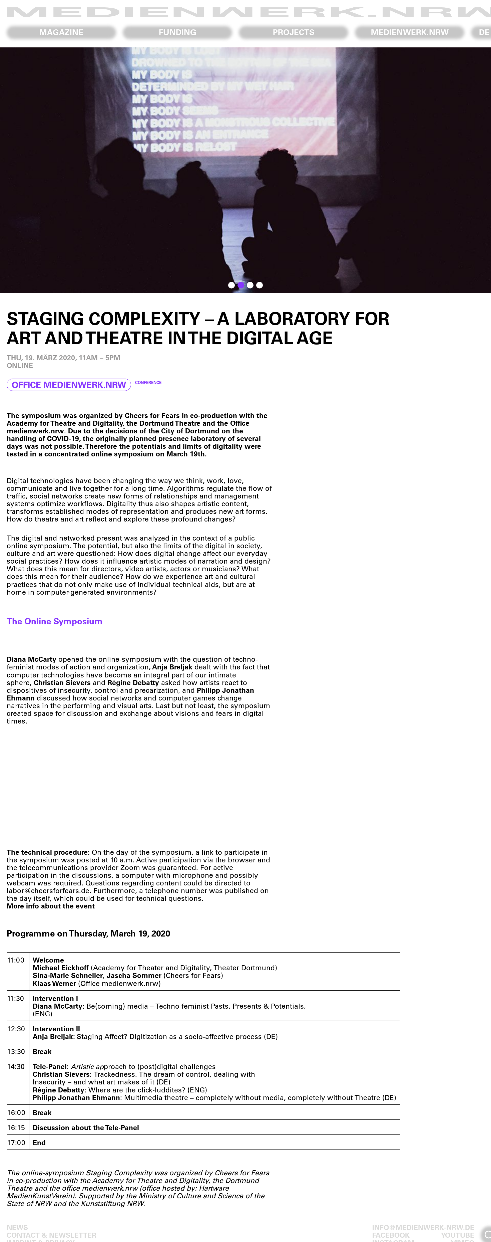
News (17, 1227)
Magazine (61, 32)
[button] (231, 285)
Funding (177, 32)
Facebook (391, 1234)
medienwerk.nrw (410, 32)
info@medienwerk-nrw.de (423, 1227)
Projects (294, 32)
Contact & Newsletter (51, 1234)
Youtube (457, 1234)
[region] (245, 170)
